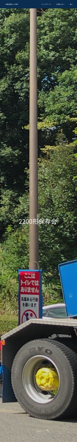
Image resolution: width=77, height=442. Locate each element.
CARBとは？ (60, 4)
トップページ (46, 4)
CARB (11, 4)
